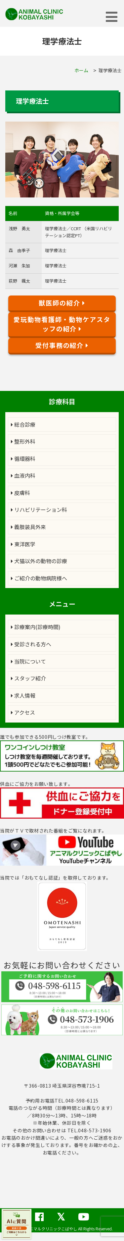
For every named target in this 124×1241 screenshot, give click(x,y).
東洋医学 (23, 544)
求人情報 (23, 695)
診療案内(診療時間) (36, 627)
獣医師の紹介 (62, 302)
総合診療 (23, 424)
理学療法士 (110, 70)
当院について (28, 661)
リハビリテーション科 (39, 509)
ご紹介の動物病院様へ (39, 578)
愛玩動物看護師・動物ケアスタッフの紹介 (62, 324)
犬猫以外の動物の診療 (39, 561)
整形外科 (23, 441)
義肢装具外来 (28, 527)
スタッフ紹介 (28, 678)
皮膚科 (20, 493)
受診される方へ (31, 644)
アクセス (23, 712)
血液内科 (23, 475)
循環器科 (23, 458)
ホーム (81, 70)
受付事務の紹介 (62, 345)
